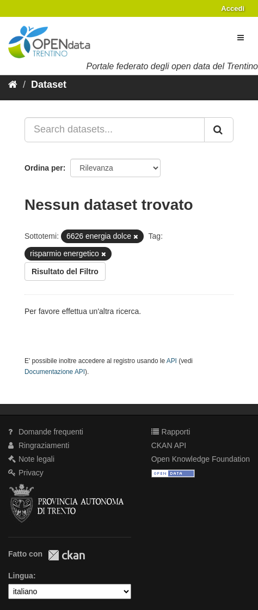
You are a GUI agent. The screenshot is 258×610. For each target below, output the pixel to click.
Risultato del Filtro (65, 271)
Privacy (26, 472)
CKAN (66, 555)
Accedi (232, 8)
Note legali (31, 459)
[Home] (12, 84)
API (172, 361)
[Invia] (219, 129)
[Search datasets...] (114, 129)
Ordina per (43, 168)
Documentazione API (54, 372)
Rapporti (171, 431)
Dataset (48, 84)
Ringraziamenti (38, 445)
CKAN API (169, 445)
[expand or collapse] (240, 38)
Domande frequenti (45, 431)
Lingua (20, 575)
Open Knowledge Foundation (200, 459)
